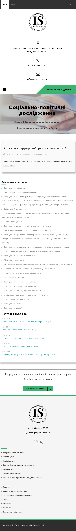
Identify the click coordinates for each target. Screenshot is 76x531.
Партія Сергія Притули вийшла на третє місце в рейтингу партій (28, 355)
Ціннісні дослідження (11, 222)
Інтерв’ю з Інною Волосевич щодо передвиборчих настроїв (26, 322)
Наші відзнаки (8, 461)
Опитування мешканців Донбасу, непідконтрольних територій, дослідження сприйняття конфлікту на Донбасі (35, 215)
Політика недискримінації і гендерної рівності (22, 477)
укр (5, 4)
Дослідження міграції (11, 308)
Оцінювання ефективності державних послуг (21, 273)
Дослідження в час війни (13, 188)
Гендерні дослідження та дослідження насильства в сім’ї (26, 230)
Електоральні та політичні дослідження (34, 154)
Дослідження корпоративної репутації (18, 282)
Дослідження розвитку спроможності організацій (23, 290)
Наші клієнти (7, 469)
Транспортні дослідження (13, 277)
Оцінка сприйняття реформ (14, 209)
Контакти (6, 508)
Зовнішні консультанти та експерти (17, 465)
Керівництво (7, 457)
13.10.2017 (9, 154)
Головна (18, 122)
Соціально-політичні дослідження (42, 122)
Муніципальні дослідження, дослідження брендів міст (25, 295)
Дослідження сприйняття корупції (16, 299)
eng (13, 4)
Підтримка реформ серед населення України (20, 330)
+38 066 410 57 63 (37, 65)
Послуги (5, 487)
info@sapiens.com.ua (37, 79)
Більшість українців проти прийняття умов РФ (20, 346)
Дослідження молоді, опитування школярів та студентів (26, 226)
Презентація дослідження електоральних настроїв (23, 338)
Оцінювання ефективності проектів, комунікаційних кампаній (28, 269)
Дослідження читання (12, 304)
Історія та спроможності (12, 453)
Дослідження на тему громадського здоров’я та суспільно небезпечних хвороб (36, 247)
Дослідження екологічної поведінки (18, 256)
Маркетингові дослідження (14, 491)
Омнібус (5, 499)
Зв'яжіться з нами (38, 389)
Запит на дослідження (59, 89)
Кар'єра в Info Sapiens (11, 473)
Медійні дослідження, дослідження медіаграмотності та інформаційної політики (36, 264)
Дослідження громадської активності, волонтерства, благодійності (30, 251)
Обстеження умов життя (12, 260)
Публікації (6, 503)
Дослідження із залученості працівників (19, 286)
